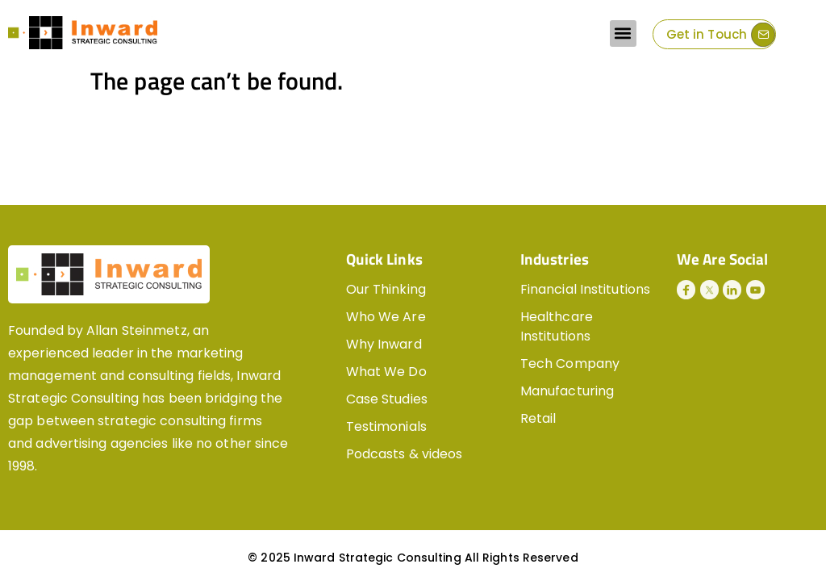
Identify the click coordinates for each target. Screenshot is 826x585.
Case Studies (387, 399)
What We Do (386, 371)
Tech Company (570, 363)
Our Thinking (386, 289)
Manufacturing (567, 391)
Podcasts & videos (404, 454)
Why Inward (384, 344)
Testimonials (386, 426)
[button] (623, 33)
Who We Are (386, 316)
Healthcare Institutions (556, 326)
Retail (538, 418)
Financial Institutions (585, 289)
